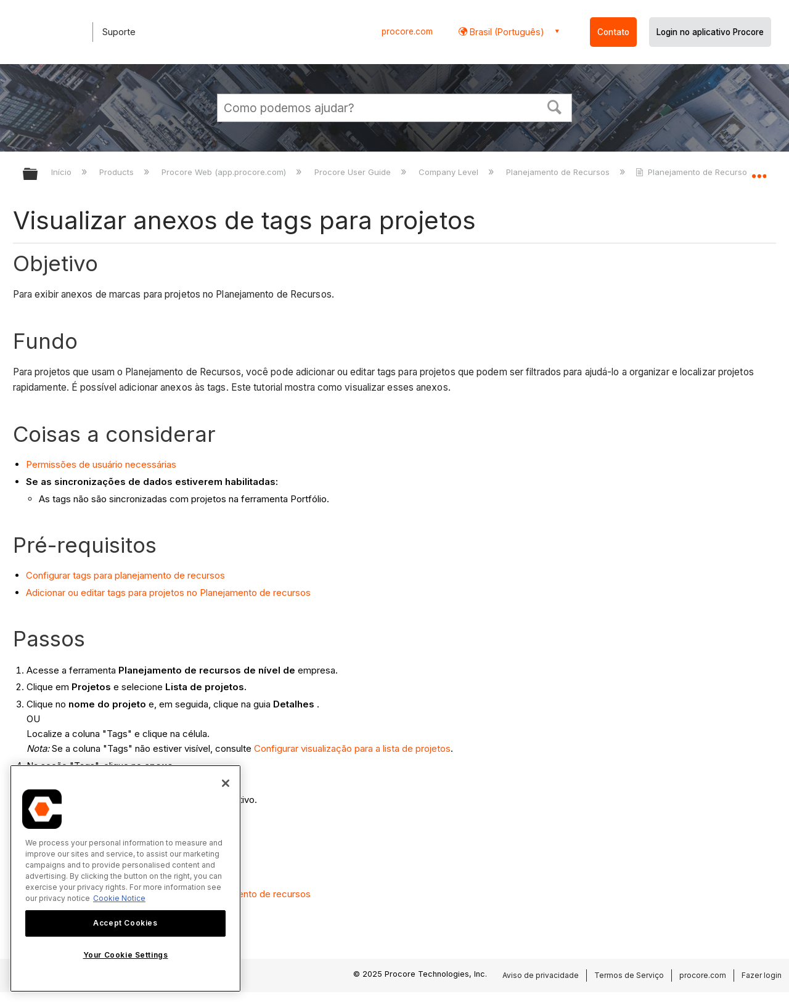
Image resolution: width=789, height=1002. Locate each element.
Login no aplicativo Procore (710, 32)
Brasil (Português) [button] (505, 31)
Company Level (450, 172)
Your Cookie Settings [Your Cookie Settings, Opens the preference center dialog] (125, 954)
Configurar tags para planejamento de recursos (125, 575)
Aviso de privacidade (540, 975)
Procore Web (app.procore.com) (224, 172)
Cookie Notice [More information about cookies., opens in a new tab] (119, 898)
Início (62, 172)
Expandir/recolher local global (758, 170)
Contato (613, 32)
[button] (555, 106)
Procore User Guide (353, 172)
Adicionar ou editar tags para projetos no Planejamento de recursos (168, 592)
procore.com (407, 31)
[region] (125, 878)
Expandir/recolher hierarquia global (38, 175)
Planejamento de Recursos (559, 172)
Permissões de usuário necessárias (101, 464)
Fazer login (762, 975)
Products (117, 172)
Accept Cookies (125, 922)
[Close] (225, 783)
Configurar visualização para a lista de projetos (352, 748)
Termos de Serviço (629, 975)
